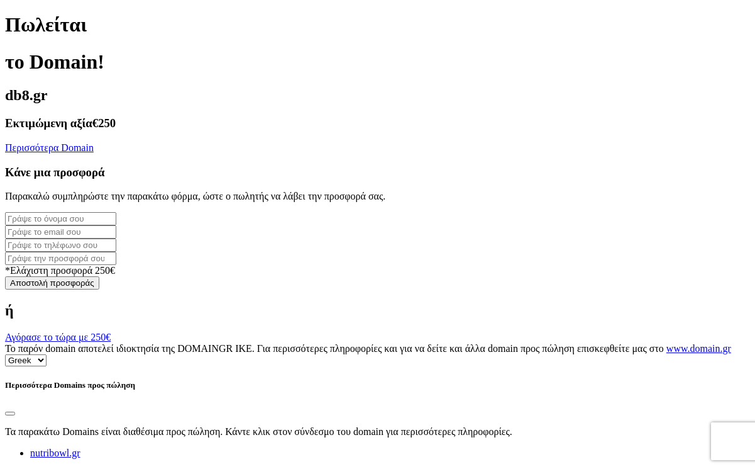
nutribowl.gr (55, 453)
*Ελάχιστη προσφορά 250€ (60, 270)
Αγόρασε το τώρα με (58, 337)
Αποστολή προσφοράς (52, 283)
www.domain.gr (698, 348)
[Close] (10, 413)
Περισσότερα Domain (49, 147)
